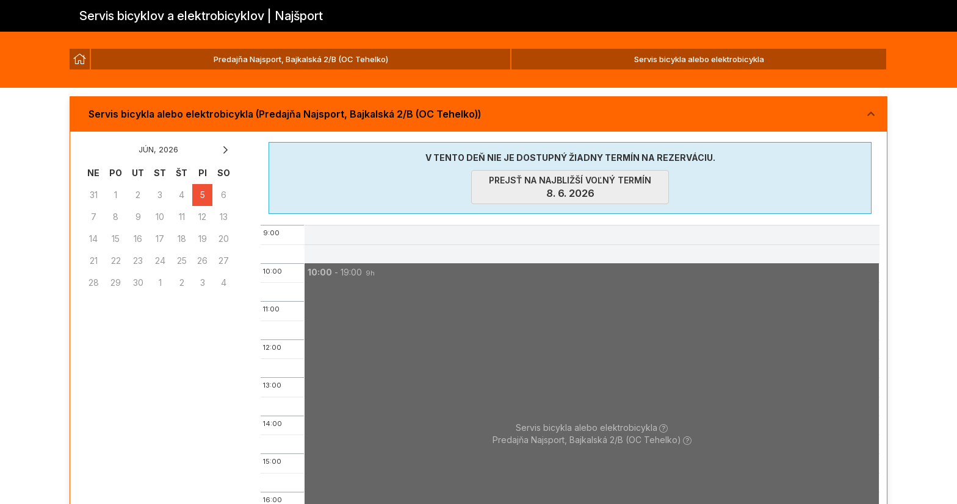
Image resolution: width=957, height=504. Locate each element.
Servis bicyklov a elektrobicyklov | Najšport (201, 16)
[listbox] (478, 60)
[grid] (158, 228)
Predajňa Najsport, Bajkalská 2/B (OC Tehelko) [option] (301, 59)
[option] (80, 59)
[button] (478, 114)
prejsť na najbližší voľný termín (570, 187)
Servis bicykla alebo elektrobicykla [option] (699, 59)
